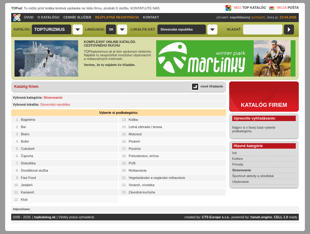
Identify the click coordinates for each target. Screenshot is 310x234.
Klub (24, 199)
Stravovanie (241, 170)
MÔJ (245, 7)
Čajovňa (27, 156)
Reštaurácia (138, 170)
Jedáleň (27, 185)
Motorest (135, 134)
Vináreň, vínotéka (141, 185)
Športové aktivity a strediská (253, 176)
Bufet (25, 141)
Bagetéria (28, 119)
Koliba (133, 119)
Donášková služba (34, 170)
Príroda (237, 164)
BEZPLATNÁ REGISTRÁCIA (117, 17)
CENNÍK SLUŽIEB (77, 17)
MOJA (283, 7)
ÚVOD (29, 17)
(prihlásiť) (258, 17)
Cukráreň (28, 148)
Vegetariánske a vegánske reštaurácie (157, 178)
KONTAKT (151, 17)
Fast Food (28, 178)
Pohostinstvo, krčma (144, 156)
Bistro (25, 134)
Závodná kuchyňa (142, 192)
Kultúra (237, 158)
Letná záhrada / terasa (145, 127)
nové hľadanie (211, 86)
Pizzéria (134, 148)
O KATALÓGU (48, 17)
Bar (23, 127)
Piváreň (134, 141)
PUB (132, 163)
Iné (234, 153)
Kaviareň (27, 192)
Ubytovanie (240, 181)
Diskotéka (28, 163)
